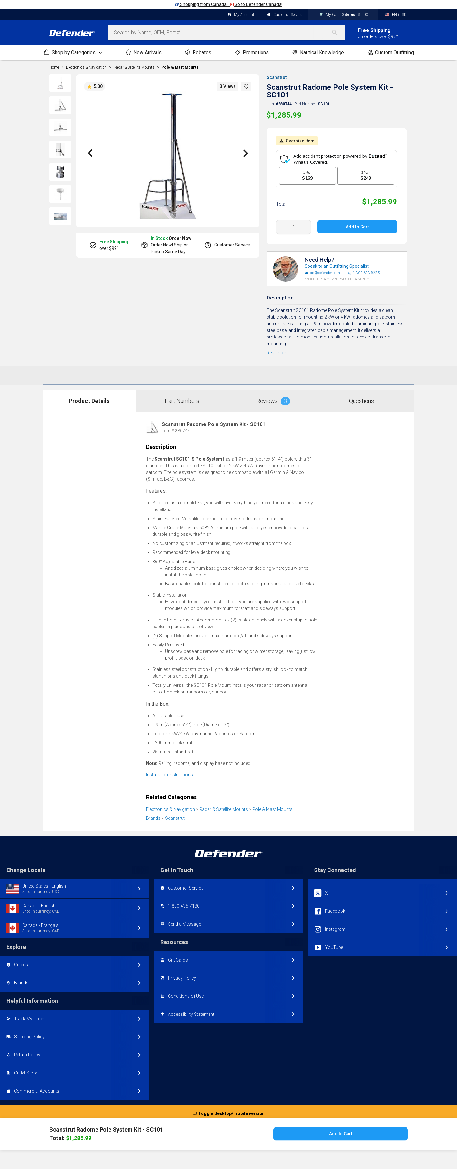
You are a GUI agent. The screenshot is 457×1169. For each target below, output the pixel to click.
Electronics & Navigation (170, 809)
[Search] (338, 32)
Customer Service (284, 14)
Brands (153, 818)
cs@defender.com (322, 273)
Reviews (273, 401)
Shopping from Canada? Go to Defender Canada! (228, 4)
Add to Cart (357, 226)
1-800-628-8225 (363, 273)
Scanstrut (277, 77)
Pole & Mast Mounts (180, 67)
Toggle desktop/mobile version (229, 1114)
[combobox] (226, 32)
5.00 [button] (95, 86)
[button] (246, 86)
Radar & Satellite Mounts (223, 809)
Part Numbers (182, 400)
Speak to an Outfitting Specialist (337, 266)
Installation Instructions (169, 774)
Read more (277, 352)
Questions (361, 400)
